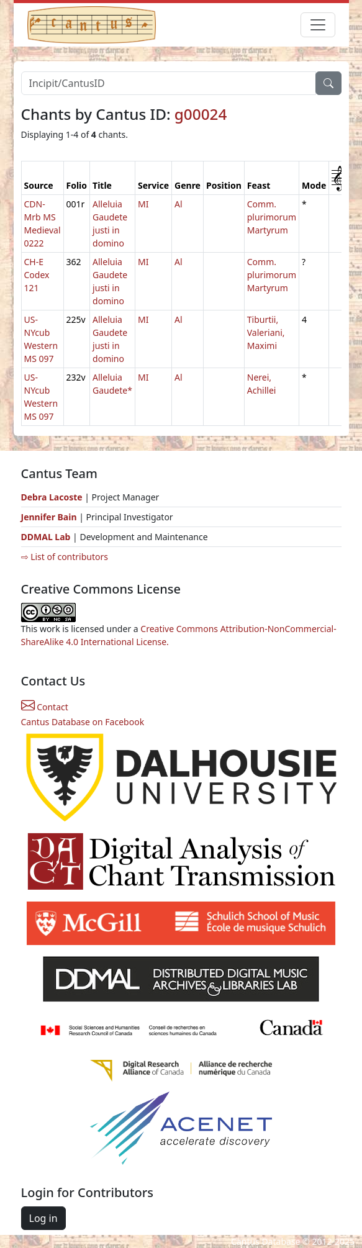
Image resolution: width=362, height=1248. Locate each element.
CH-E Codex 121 (37, 275)
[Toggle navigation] (318, 24)
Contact (44, 707)
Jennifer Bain (50, 517)
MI (143, 204)
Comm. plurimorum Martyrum (271, 217)
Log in (43, 1218)
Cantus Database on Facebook (83, 722)
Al (178, 204)
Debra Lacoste (52, 497)
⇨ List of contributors (64, 557)
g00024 (200, 114)
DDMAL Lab (46, 537)
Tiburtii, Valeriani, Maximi (266, 332)
